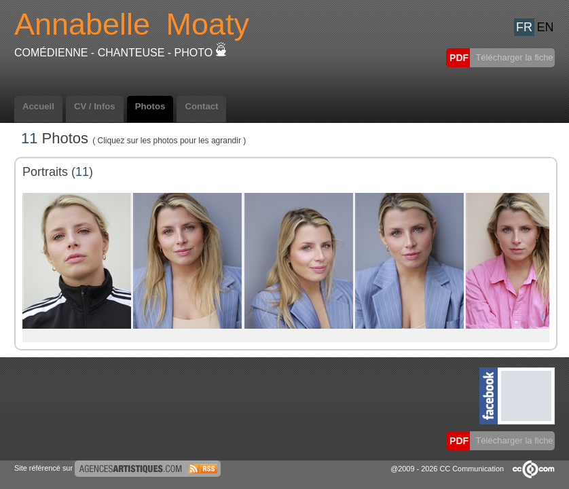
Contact (201, 106)
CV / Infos (94, 106)
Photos (150, 106)
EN (544, 27)
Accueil (38, 106)
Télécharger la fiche (513, 57)
